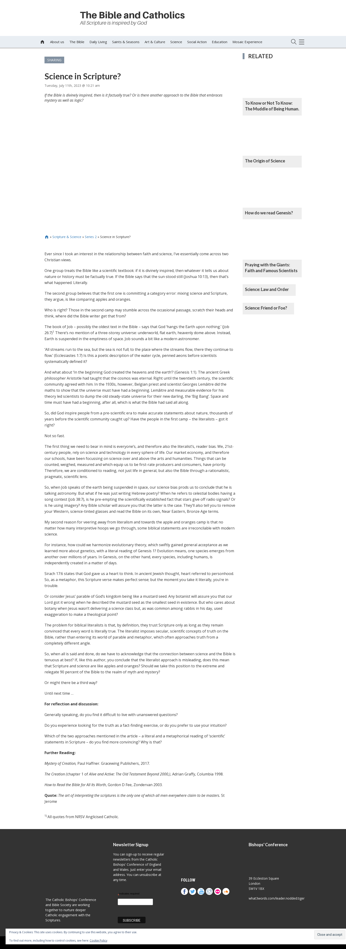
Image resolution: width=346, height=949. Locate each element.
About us (57, 41)
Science (176, 41)
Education (219, 41)
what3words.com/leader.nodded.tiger (277, 898)
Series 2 (91, 237)
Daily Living (98, 41)
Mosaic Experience (247, 41)
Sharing (54, 60)
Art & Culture (155, 41)
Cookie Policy (98, 941)
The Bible (76, 41)
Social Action (197, 41)
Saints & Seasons (126, 41)
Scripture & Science (66, 237)
